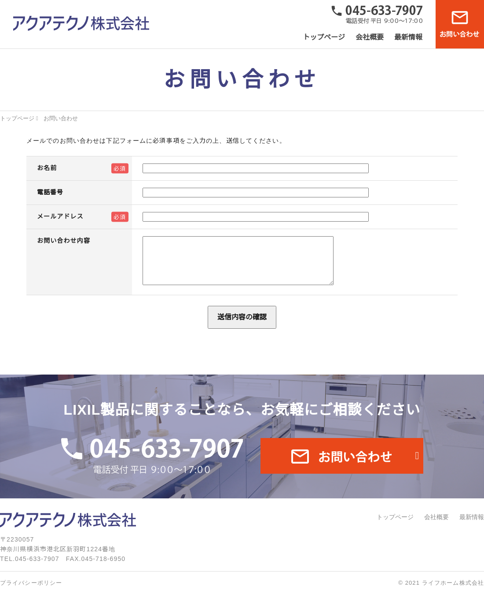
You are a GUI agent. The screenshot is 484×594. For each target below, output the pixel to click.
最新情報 (408, 37)
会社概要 (370, 37)
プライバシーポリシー (31, 582)
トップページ (324, 37)
